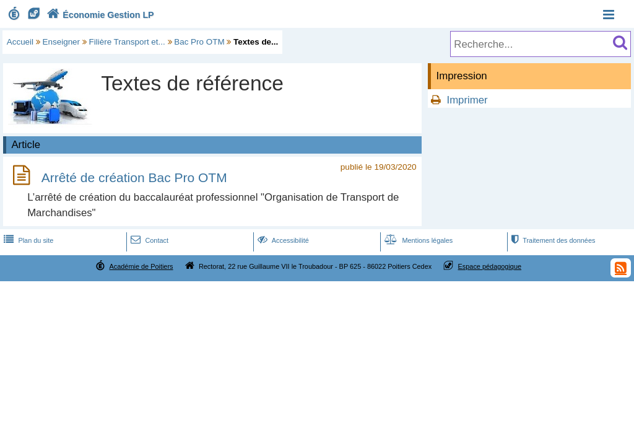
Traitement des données (552, 240)
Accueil (20, 41)
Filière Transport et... (127, 41)
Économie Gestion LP (99, 15)
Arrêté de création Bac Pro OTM (134, 177)
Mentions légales (417, 240)
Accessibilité (282, 240)
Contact (148, 240)
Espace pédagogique (490, 266)
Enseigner (61, 41)
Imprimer (466, 100)
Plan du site (27, 240)
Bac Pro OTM (199, 41)
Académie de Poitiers (141, 266)
